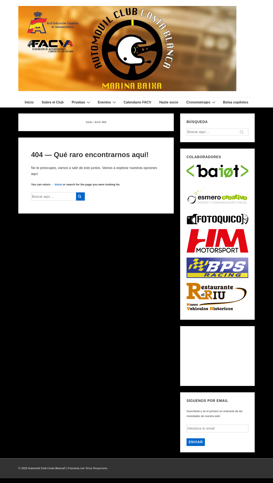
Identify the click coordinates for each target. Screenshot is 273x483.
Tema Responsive (96, 468)
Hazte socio (168, 102)
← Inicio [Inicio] (56, 184)
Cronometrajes (201, 102)
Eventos (107, 102)
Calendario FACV (137, 102)
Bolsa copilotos (235, 102)
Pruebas (81, 102)
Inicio (29, 102)
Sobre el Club (53, 102)
